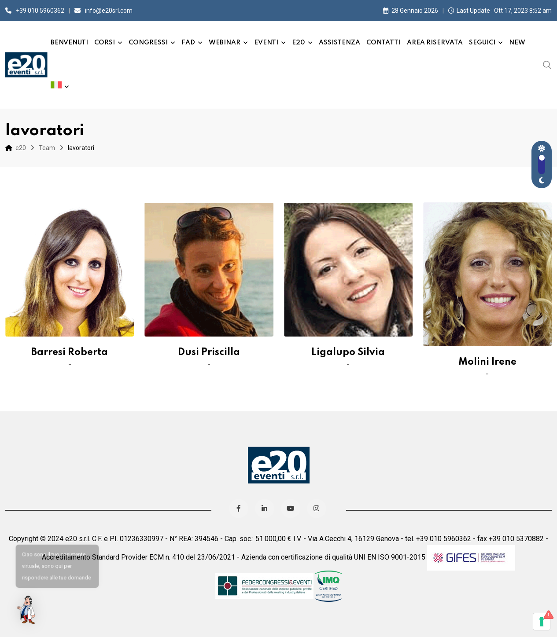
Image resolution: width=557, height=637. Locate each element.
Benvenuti (69, 43)
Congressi (148, 43)
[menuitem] (60, 87)
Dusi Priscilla (209, 352)
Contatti (383, 43)
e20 (298, 43)
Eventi (266, 43)
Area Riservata (435, 43)
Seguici (482, 43)
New (517, 43)
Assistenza (339, 43)
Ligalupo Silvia (348, 352)
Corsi (104, 43)
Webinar (224, 43)
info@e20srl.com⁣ (109, 10)
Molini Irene (487, 362)
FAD (188, 43)
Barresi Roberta (69, 352)
